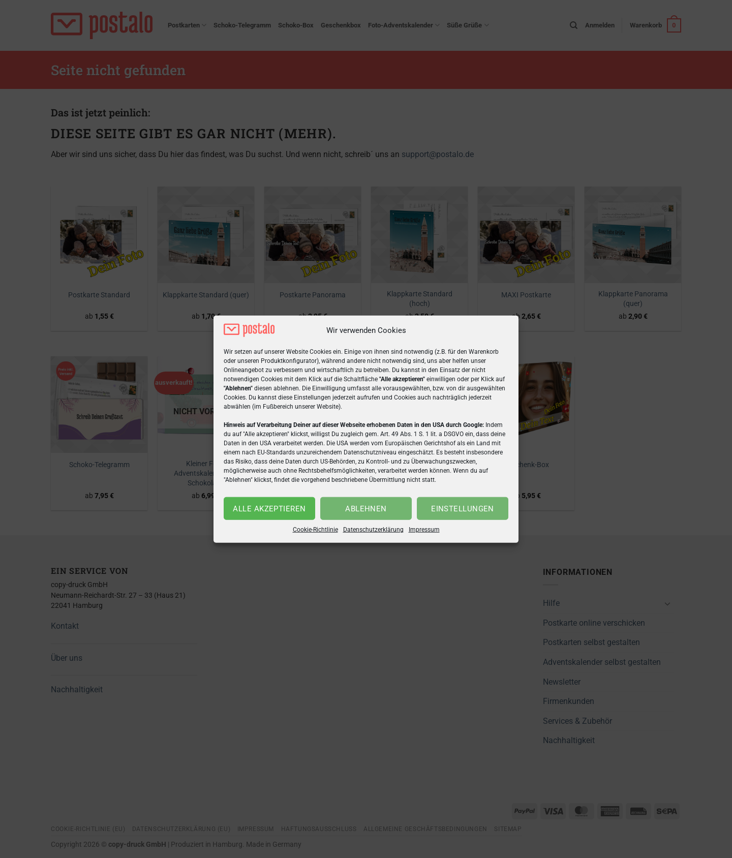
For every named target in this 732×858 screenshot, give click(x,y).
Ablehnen (366, 508)
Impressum (424, 529)
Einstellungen (462, 508)
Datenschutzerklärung (373, 529)
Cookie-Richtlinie (315, 529)
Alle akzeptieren (269, 508)
